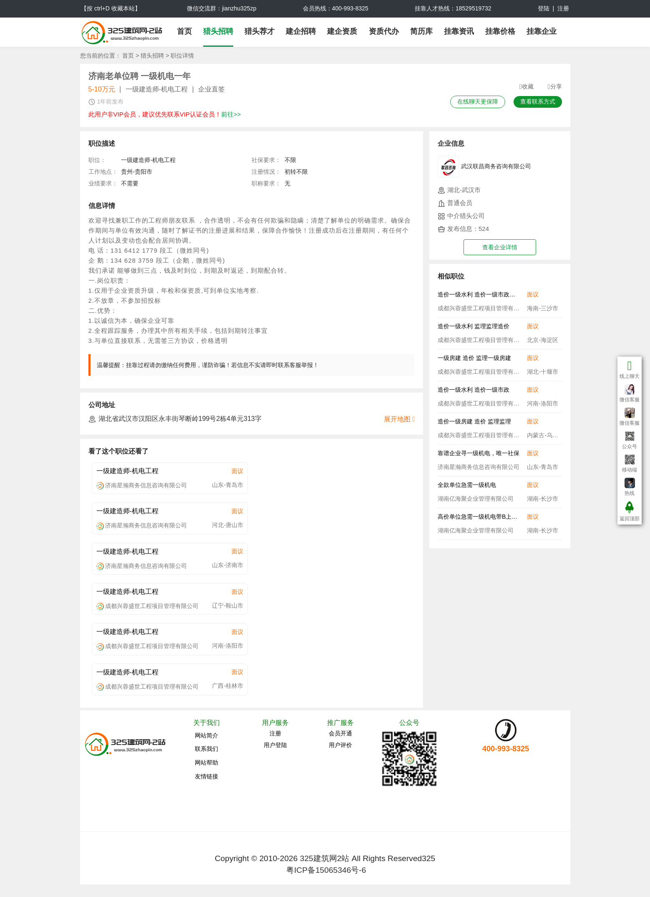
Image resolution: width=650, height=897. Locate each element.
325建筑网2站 (325, 858)
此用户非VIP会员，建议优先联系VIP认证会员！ (164, 114)
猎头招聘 (218, 31)
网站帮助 (206, 762)
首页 (184, 31)
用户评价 (340, 745)
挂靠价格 (500, 31)
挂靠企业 (542, 31)
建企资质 (342, 31)
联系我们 (206, 748)
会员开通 (340, 733)
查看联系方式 (537, 101)
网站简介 (206, 735)
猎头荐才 (259, 31)
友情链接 (206, 776)
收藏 (526, 87)
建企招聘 (301, 31)
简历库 (421, 31)
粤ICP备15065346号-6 (326, 870)
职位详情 (182, 55)
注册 (563, 8)
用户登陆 (275, 745)
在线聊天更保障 (477, 101)
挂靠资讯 (459, 31)
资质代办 (384, 31)
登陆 (543, 8)
